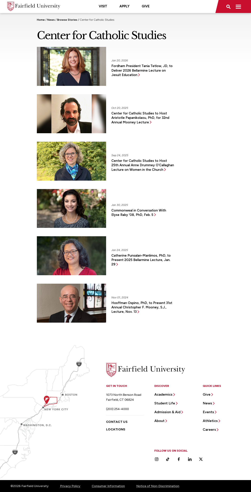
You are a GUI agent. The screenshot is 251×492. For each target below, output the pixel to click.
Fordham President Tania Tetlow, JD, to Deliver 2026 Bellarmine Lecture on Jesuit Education (142, 70)
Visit (103, 6)
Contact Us (117, 422)
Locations (115, 429)
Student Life (164, 403)
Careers (209, 429)
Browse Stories (67, 19)
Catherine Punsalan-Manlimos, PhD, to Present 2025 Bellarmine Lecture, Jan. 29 (141, 259)
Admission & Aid (167, 412)
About (159, 421)
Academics (163, 394)
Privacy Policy (70, 486)
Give (146, 6)
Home (41, 19)
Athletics (210, 421)
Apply (124, 6)
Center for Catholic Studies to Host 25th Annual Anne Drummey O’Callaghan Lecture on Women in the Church (142, 165)
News (51, 19)
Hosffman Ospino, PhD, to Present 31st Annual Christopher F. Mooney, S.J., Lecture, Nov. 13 (141, 307)
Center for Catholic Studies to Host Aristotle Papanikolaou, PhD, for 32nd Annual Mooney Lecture (140, 117)
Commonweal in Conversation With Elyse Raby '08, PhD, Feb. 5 (138, 212)
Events (208, 412)
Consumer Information (108, 486)
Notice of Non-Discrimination (157, 486)
